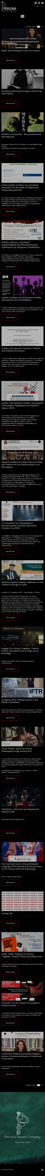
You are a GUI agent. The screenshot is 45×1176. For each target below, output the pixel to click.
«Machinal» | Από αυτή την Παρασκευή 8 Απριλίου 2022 (20, 810)
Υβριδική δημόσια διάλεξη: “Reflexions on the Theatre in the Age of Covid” (22, 583)
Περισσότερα (10, 60)
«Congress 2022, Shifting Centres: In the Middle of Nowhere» (19, 701)
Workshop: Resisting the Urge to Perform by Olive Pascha (21, 92)
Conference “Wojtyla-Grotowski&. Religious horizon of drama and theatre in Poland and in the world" (21, 1056)
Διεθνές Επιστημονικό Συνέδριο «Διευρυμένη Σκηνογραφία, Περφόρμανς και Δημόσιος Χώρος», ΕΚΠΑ (22, 405)
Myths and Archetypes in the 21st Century (20, 50)
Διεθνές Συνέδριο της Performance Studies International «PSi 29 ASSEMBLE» (21, 298)
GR (37, 6)
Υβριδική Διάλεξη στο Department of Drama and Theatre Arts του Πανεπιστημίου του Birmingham (21, 464)
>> (43, 27)
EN (43, 6)
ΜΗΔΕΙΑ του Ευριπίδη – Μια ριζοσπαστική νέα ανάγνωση (21, 135)
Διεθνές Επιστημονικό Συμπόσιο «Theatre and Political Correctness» (20, 349)
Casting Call (6, 913)
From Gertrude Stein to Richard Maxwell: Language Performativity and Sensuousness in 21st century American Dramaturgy (21, 866)
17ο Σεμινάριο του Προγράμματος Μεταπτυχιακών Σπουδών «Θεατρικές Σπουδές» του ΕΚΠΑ (19, 525)
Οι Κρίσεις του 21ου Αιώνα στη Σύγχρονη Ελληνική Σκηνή (20, 1004)
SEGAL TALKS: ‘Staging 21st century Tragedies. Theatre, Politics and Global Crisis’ (21, 955)
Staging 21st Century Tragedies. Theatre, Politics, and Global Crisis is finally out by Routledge (20, 651)
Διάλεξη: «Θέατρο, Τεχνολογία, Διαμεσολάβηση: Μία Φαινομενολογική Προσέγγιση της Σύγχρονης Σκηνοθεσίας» (20, 244)
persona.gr (10, 1169)
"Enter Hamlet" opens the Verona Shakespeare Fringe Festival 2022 (16, 749)
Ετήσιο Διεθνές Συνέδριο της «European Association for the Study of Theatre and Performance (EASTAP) (20, 187)
